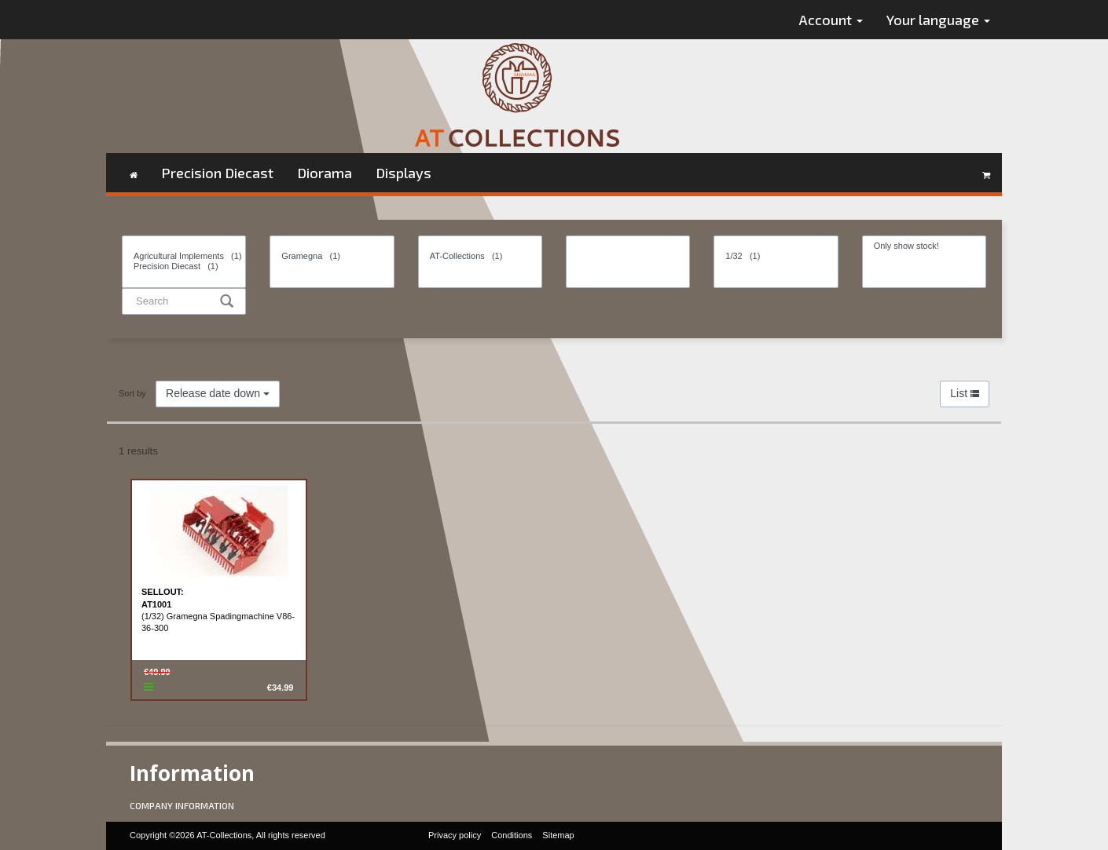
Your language (938, 19)
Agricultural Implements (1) (184, 256)
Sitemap (558, 835)
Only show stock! (924, 246)
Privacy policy (454, 835)
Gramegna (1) (331, 256)
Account (831, 19)
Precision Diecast (217, 172)
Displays (403, 172)
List (964, 393)
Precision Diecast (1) (184, 266)
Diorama (324, 172)
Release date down (218, 393)
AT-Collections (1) (480, 256)
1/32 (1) (775, 256)
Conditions (511, 835)
